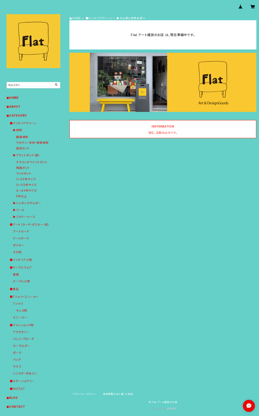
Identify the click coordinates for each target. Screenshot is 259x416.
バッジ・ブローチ (23, 339)
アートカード (21, 231)
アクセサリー (21, 332)
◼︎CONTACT (15, 406)
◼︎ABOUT (13, 106)
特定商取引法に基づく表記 (118, 394)
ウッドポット (23, 173)
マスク (17, 366)
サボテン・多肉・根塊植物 (32, 142)
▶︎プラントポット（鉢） (26, 155)
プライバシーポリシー (85, 394)
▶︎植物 (17, 130)
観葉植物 (22, 137)
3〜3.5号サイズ (26, 185)
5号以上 (21, 196)
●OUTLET (17, 388)
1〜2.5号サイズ (26, 179)
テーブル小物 (21, 281)
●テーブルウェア (21, 267)
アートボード (21, 238)
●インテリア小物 (21, 260)
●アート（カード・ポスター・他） (29, 224)
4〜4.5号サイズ (26, 190)
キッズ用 (21, 310)
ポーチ (17, 352)
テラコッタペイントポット (32, 162)
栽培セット (23, 148)
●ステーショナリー (22, 381)
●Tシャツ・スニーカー (24, 296)
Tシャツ (18, 303)
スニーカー (20, 317)
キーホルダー (21, 345)
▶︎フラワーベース (24, 217)
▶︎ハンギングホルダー (27, 203)
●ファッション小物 (22, 325)
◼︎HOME (75, 18)
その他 (17, 252)
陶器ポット (23, 167)
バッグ (17, 359)
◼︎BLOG (12, 397)
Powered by (163, 408)
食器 (16, 274)
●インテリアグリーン (99, 18)
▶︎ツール (18, 210)
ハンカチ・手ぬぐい (25, 373)
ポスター (18, 245)
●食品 (14, 289)
